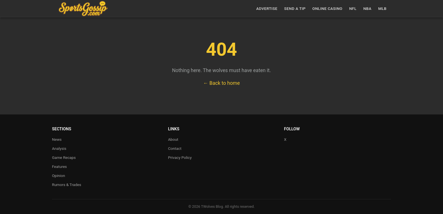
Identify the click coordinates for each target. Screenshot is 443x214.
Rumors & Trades (66, 184)
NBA (367, 8)
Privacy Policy (180, 157)
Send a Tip (295, 8)
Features (59, 166)
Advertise (266, 8)
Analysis (59, 148)
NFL (353, 8)
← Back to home (221, 83)
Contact (175, 148)
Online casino (327, 8)
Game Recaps (64, 157)
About (173, 139)
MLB (382, 8)
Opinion (58, 175)
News (57, 139)
